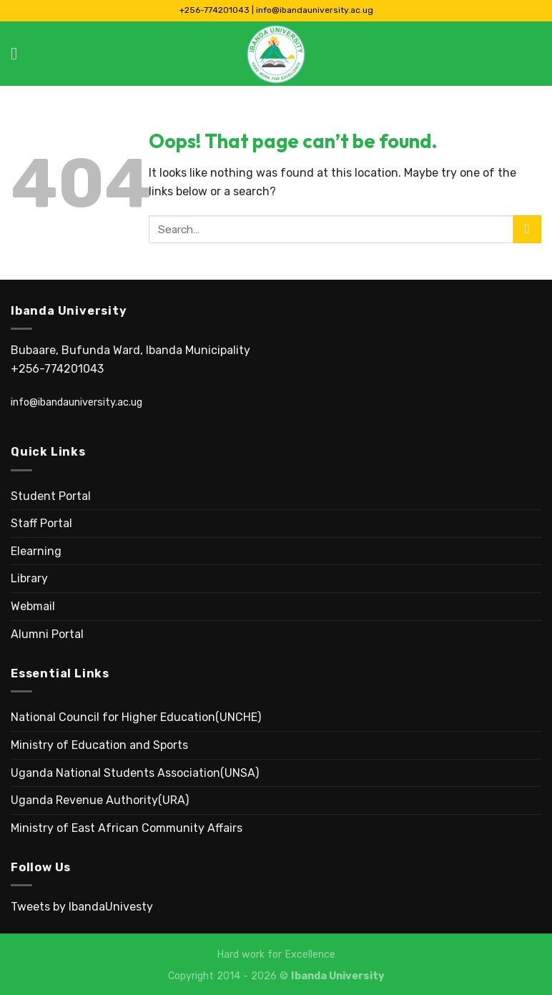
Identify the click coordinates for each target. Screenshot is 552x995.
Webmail (33, 606)
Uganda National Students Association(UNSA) (135, 773)
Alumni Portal (47, 634)
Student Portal (51, 496)
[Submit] (527, 229)
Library (29, 578)
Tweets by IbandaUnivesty (82, 906)
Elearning (36, 551)
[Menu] (19, 53)
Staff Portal (41, 523)
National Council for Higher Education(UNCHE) (136, 717)
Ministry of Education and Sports (99, 745)
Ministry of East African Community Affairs (126, 828)
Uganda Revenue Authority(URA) (100, 800)
